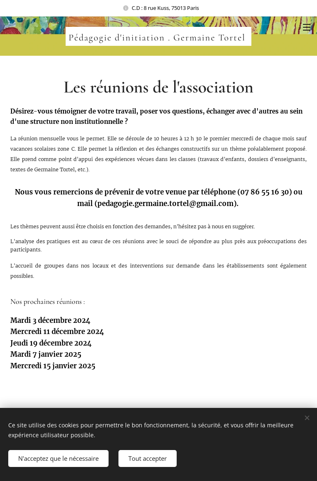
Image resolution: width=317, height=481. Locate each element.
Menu (306, 27)
